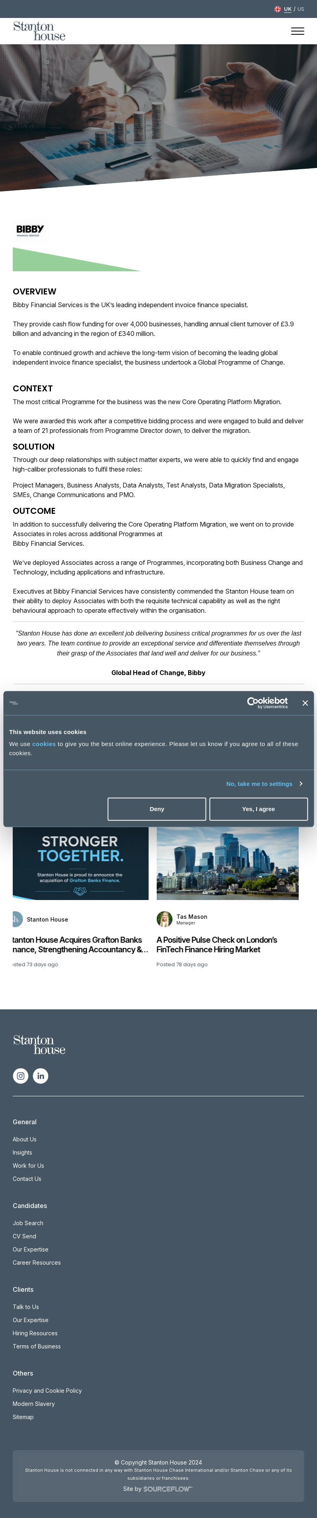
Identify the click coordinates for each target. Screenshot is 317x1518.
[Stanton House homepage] (39, 31)
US (301, 9)
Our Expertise (31, 1249)
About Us (25, 1139)
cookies (44, 743)
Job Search (28, 1223)
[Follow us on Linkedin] (41, 1076)
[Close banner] (305, 703)
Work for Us (28, 1165)
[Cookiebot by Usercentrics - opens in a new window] (253, 703)
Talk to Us (26, 1306)
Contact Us (27, 1178)
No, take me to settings (259, 783)
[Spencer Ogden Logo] (39, 1044)
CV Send (24, 1236)
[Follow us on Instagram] (21, 1076)
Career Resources (37, 1262)
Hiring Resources (35, 1333)
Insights (22, 1152)
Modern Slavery (34, 1403)
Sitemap (23, 1416)
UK (288, 9)
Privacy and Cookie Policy (47, 1390)
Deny (157, 808)
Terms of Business (37, 1346)
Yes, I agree (258, 808)
